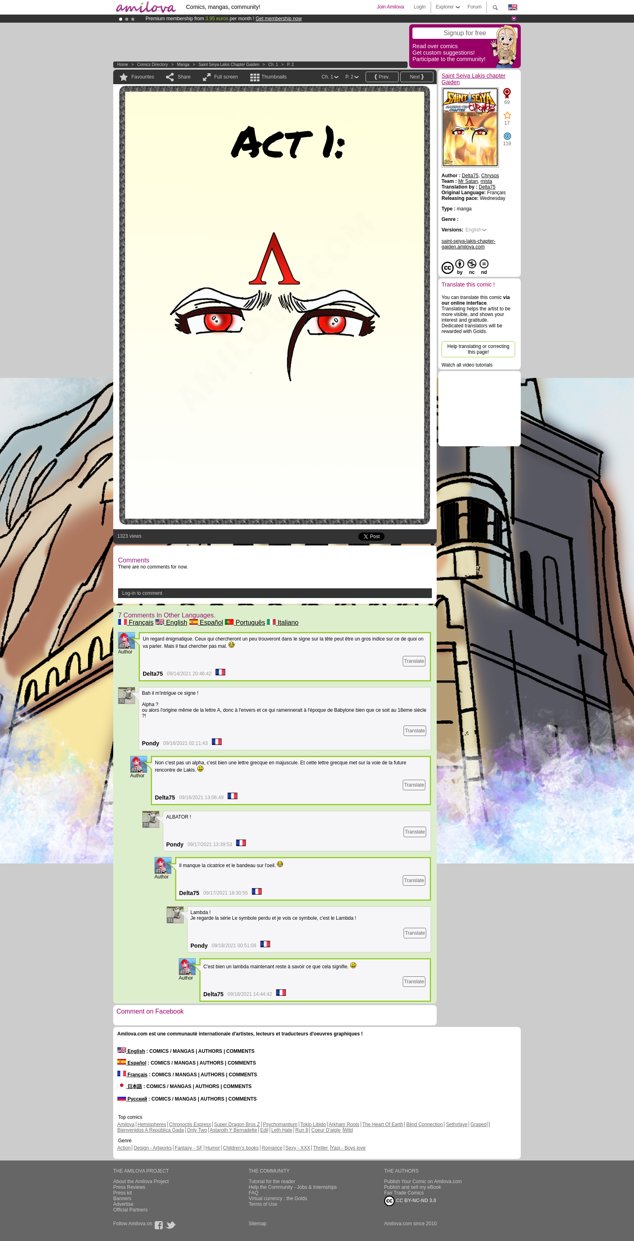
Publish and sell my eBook (412, 1187)
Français (136, 622)
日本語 (129, 1086)
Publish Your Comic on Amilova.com (423, 1181)
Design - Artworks (153, 1148)
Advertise (123, 1204)
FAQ (253, 1193)
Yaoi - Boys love (348, 1148)
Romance (272, 1148)
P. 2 (290, 64)
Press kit (122, 1193)
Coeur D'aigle (326, 1130)
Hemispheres (151, 1124)
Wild (348, 1130)
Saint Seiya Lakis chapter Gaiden (229, 64)
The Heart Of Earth (382, 1124)
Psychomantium (280, 1124)
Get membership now (279, 18)
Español (206, 622)
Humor (212, 1148)
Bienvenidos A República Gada (150, 1130)
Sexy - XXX (297, 1148)
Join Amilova (390, 7)
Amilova (126, 1124)
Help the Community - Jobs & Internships (293, 1187)
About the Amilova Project (141, 1181)
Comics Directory (152, 64)
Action (124, 1148)
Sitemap (257, 1223)
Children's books (240, 1148)
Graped (478, 1124)
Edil (264, 1130)
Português (245, 622)
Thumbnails (274, 77)
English (171, 622)
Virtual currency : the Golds (278, 1198)
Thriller (321, 1148)
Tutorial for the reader (272, 1181)
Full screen (226, 77)
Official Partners (130, 1210)
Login (419, 7)
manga (183, 64)
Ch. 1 (273, 64)
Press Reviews (129, 1187)
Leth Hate (281, 1130)
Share (184, 77)
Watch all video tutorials (467, 365)
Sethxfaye (456, 1124)
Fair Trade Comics (404, 1193)
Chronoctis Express (190, 1124)
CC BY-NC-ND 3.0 (410, 1201)
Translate (414, 661)
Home (122, 64)
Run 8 (301, 1130)
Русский (132, 1099)
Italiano (282, 622)
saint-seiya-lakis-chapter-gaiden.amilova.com (468, 244)
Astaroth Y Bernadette (234, 1130)
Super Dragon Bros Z (237, 1124)
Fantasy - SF (189, 1148)
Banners (122, 1198)
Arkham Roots (344, 1124)
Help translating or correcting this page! (478, 349)
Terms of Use (263, 1204)
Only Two (197, 1130)
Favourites (142, 77)
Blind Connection (424, 1124)
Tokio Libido (313, 1124)
